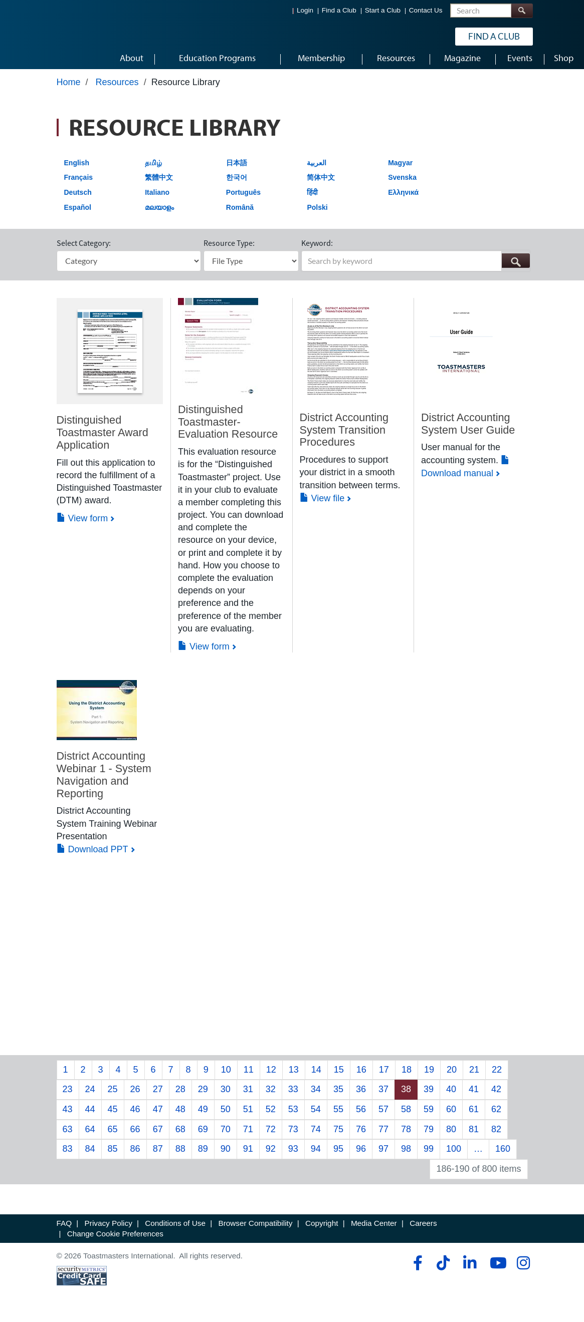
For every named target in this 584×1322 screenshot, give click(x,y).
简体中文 (321, 184)
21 (474, 1076)
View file (322, 505)
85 (113, 1156)
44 (90, 1116)
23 (68, 1096)
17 (384, 1076)
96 (361, 1156)
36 (361, 1096)
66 (135, 1136)
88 (180, 1156)
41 (474, 1096)
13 (294, 1076)
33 (293, 1096)
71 (248, 1136)
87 (158, 1156)
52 (271, 1116)
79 (429, 1136)
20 (452, 1076)
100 (453, 1156)
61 (474, 1116)
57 (383, 1116)
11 (249, 1076)
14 (316, 1076)
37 (383, 1096)
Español (77, 214)
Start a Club (383, 10)
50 (226, 1116)
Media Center (374, 1229)
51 (248, 1116)
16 (361, 1076)
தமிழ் (153, 169)
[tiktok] (443, 1269)
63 (68, 1136)
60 (451, 1116)
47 (158, 1116)
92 (271, 1156)
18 (407, 1076)
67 (158, 1136)
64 (90, 1136)
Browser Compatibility (256, 1229)
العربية (316, 169)
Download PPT (92, 856)
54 (316, 1116)
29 (203, 1096)
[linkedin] (469, 1269)
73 (293, 1136)
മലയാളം (159, 214)
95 (338, 1156)
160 (502, 1156)
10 (226, 1076)
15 (339, 1076)
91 (248, 1156)
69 (203, 1136)
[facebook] (416, 1269)
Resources (117, 89)
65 (113, 1136)
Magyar (400, 169)
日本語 (236, 169)
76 (361, 1136)
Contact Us (426, 10)
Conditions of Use (175, 1229)
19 (429, 1076)
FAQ (64, 1229)
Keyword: (317, 249)
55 (338, 1116)
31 (248, 1096)
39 (429, 1096)
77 (383, 1136)
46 (135, 1116)
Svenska (402, 184)
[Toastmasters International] (51, 36)
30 (226, 1096)
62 (496, 1116)
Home (69, 89)
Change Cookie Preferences (115, 1240)
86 (135, 1156)
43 (68, 1116)
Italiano (157, 199)
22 (497, 1076)
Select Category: (84, 249)
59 (429, 1116)
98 (406, 1156)
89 (203, 1156)
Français (78, 184)
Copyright (321, 1229)
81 (474, 1136)
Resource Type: (229, 249)
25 (113, 1096)
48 (180, 1116)
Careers (423, 1229)
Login (305, 10)
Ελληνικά (403, 199)
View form (82, 525)
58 (406, 1116)
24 (90, 1096)
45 (113, 1116)
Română (240, 214)
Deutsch (78, 199)
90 (226, 1156)
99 (429, 1156)
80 (451, 1136)
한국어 (236, 184)
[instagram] (523, 1269)
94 (316, 1156)
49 (203, 1116)
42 (496, 1096)
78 (406, 1136)
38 (406, 1096)
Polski (317, 214)
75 (338, 1136)
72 (271, 1136)
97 (383, 1156)
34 (316, 1096)
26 (135, 1096)
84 (90, 1156)
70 (226, 1136)
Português (243, 199)
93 (293, 1156)
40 (451, 1096)
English (77, 169)
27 (158, 1096)
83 (68, 1156)
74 (316, 1136)
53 (293, 1116)
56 (361, 1116)
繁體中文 (159, 184)
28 (180, 1096)
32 (271, 1096)
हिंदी (312, 199)
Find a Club (339, 10)
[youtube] (496, 1269)
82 (496, 1136)
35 (338, 1096)
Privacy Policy (108, 1229)
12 (271, 1076)
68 (180, 1136)
